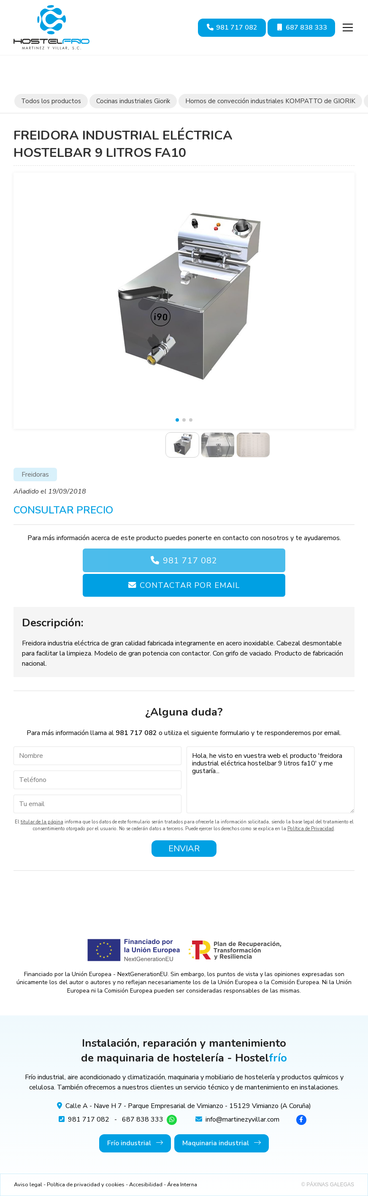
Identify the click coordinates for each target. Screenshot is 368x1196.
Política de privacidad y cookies (85, 1184)
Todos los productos (51, 101)
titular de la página (42, 822)
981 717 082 (190, 560)
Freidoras (35, 474)
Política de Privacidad (310, 829)
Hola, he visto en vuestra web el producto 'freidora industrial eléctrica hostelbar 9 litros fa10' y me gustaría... (270, 780)
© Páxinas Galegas (327, 1185)
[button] (177, 420)
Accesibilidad (145, 1184)
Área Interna (182, 1184)
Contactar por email (189, 585)
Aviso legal (28, 1184)
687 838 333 (142, 1119)
